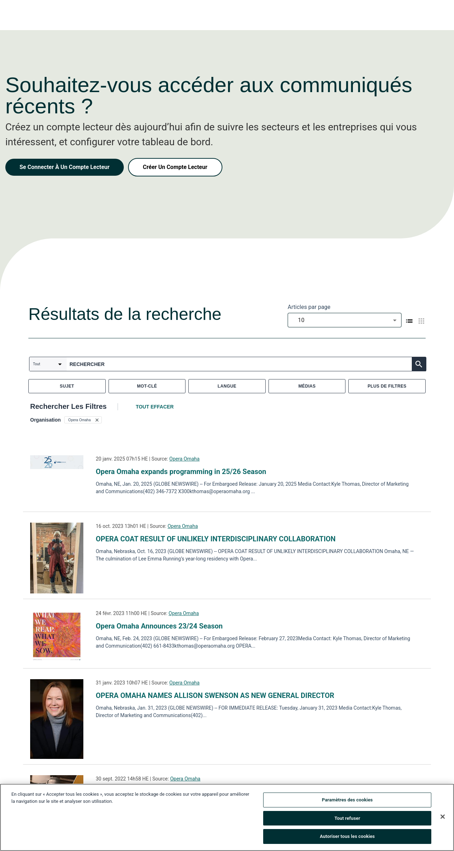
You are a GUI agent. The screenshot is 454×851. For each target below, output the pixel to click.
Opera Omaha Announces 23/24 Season (159, 626)
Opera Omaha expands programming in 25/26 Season (181, 471)
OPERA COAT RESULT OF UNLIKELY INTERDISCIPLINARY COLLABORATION (216, 539)
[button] (82, 419)
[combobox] (345, 320)
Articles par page (309, 307)
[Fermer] (442, 818)
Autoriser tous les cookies (347, 837)
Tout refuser (347, 819)
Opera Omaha (184, 459)
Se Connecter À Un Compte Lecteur (65, 167)
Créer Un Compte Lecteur (175, 167)
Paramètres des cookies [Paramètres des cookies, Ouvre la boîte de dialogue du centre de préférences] (347, 801)
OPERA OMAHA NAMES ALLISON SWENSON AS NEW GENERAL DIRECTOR (215, 695)
